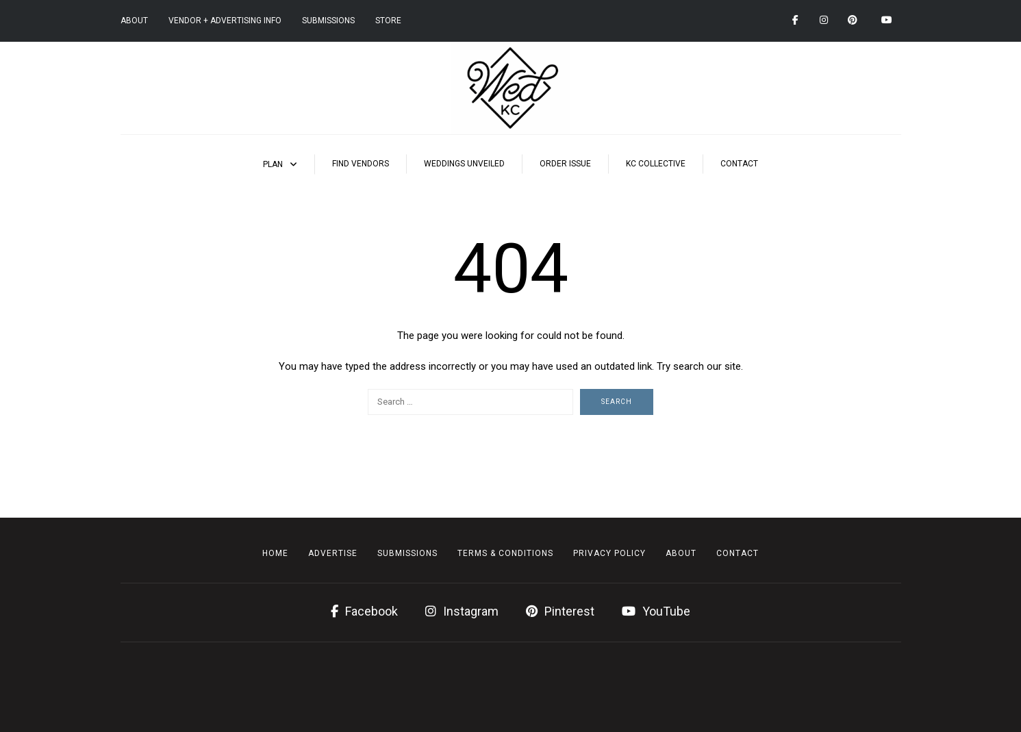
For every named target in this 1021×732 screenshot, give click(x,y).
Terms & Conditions (505, 553)
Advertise (332, 553)
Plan (273, 164)
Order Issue (565, 163)
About (134, 20)
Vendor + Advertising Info (224, 20)
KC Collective (655, 163)
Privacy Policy (609, 553)
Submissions (328, 20)
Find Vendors (360, 163)
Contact (739, 163)
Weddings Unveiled (464, 163)
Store (388, 20)
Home (275, 553)
